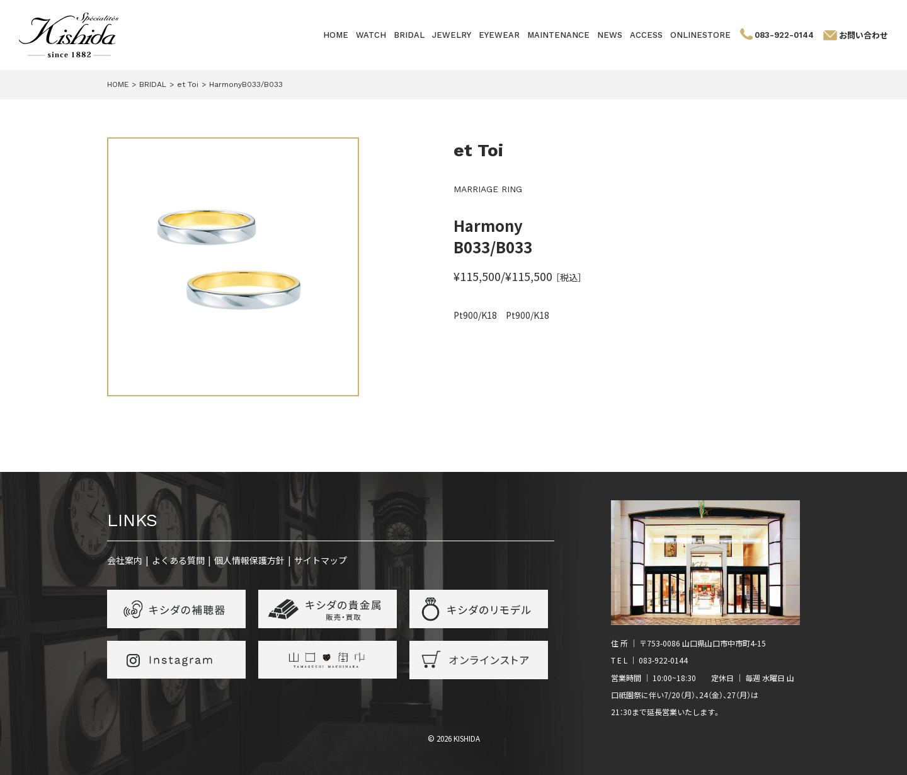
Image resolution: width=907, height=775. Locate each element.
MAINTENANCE (558, 35)
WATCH (371, 35)
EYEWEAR (499, 35)
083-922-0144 (784, 35)
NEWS (609, 35)
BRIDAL (409, 35)
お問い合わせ (863, 35)
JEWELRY (451, 35)
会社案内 (124, 560)
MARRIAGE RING (488, 189)
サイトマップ (320, 560)
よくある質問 (178, 560)
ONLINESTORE (700, 35)
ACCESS (646, 35)
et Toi (478, 150)
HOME (335, 35)
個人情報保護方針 (249, 560)
